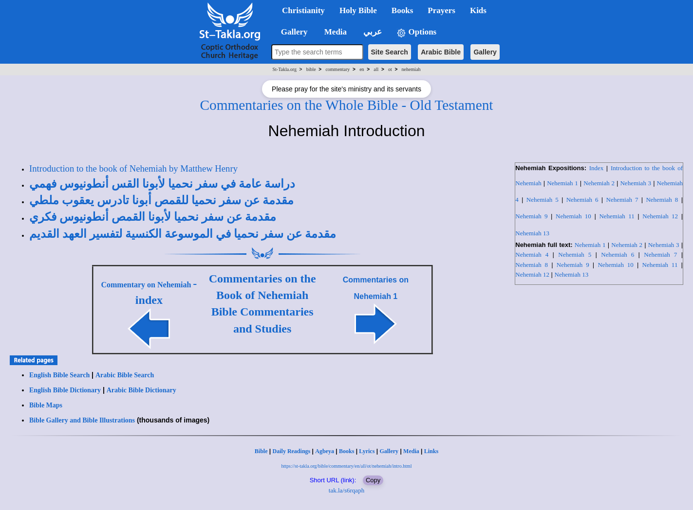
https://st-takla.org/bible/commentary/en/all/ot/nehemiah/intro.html (346, 466)
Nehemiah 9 (531, 216)
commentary (337, 69)
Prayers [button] (441, 10)
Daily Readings (292, 451)
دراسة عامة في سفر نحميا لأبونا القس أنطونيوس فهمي (162, 183)
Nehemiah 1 (562, 183)
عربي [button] (371, 31)
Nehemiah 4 (531, 254)
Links (431, 451)
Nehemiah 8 (662, 199)
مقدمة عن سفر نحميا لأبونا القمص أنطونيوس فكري (152, 217)
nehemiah (411, 69)
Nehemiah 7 (622, 199)
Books (346, 451)
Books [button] (402, 10)
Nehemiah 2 (599, 183)
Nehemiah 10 (573, 216)
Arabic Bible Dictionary (141, 390)
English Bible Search (59, 375)
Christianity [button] (303, 10)
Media (411, 451)
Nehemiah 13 (532, 233)
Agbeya (324, 451)
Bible (261, 451)
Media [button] (334, 31)
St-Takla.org (285, 69)
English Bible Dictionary (65, 390)
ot (390, 69)
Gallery (484, 52)
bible (311, 69)
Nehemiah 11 (616, 216)
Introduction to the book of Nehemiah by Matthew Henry (133, 168)
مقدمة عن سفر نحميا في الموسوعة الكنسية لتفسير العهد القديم (182, 234)
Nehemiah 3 (635, 183)
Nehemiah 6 (582, 199)
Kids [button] (478, 10)
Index (596, 168)
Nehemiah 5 (542, 199)
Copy (373, 480)
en (361, 69)
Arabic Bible (441, 52)
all (376, 69)
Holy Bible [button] (358, 10)
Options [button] (416, 32)
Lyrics (367, 451)
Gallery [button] (291, 31)
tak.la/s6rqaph (346, 490)
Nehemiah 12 (660, 216)
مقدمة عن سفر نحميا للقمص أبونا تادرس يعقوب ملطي (161, 200)
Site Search (389, 52)
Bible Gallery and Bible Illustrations (82, 420)
